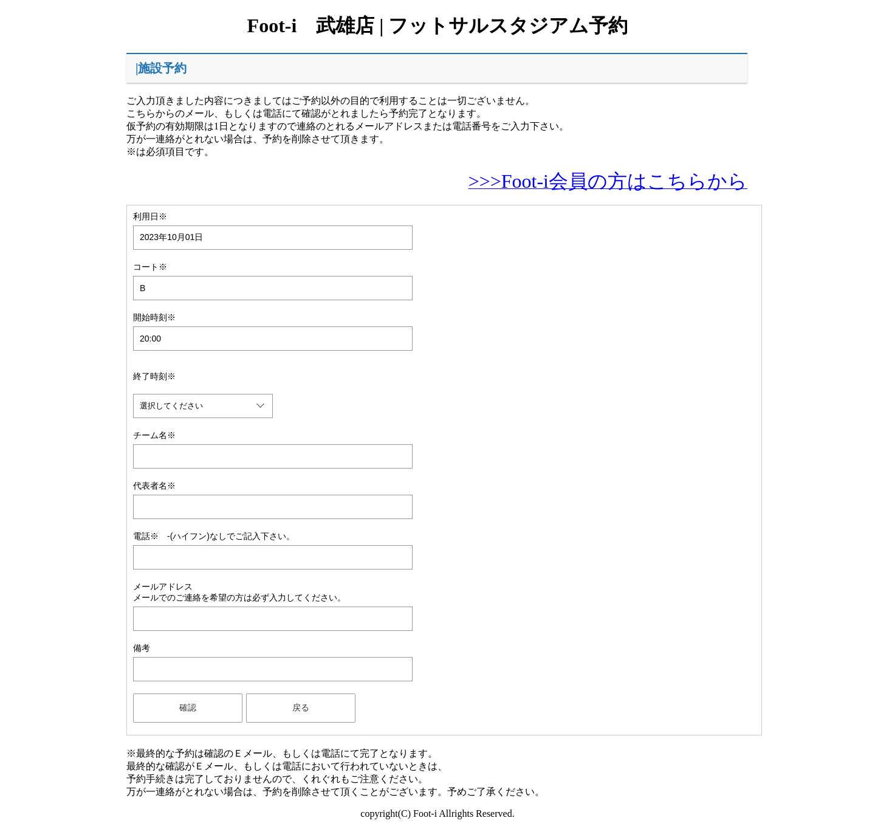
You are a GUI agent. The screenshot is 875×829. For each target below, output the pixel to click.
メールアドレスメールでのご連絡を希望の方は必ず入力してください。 (239, 592)
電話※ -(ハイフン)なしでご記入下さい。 (214, 536)
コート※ (150, 267)
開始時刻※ (154, 317)
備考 (141, 648)
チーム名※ (154, 435)
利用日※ (150, 216)
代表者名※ (154, 485)
